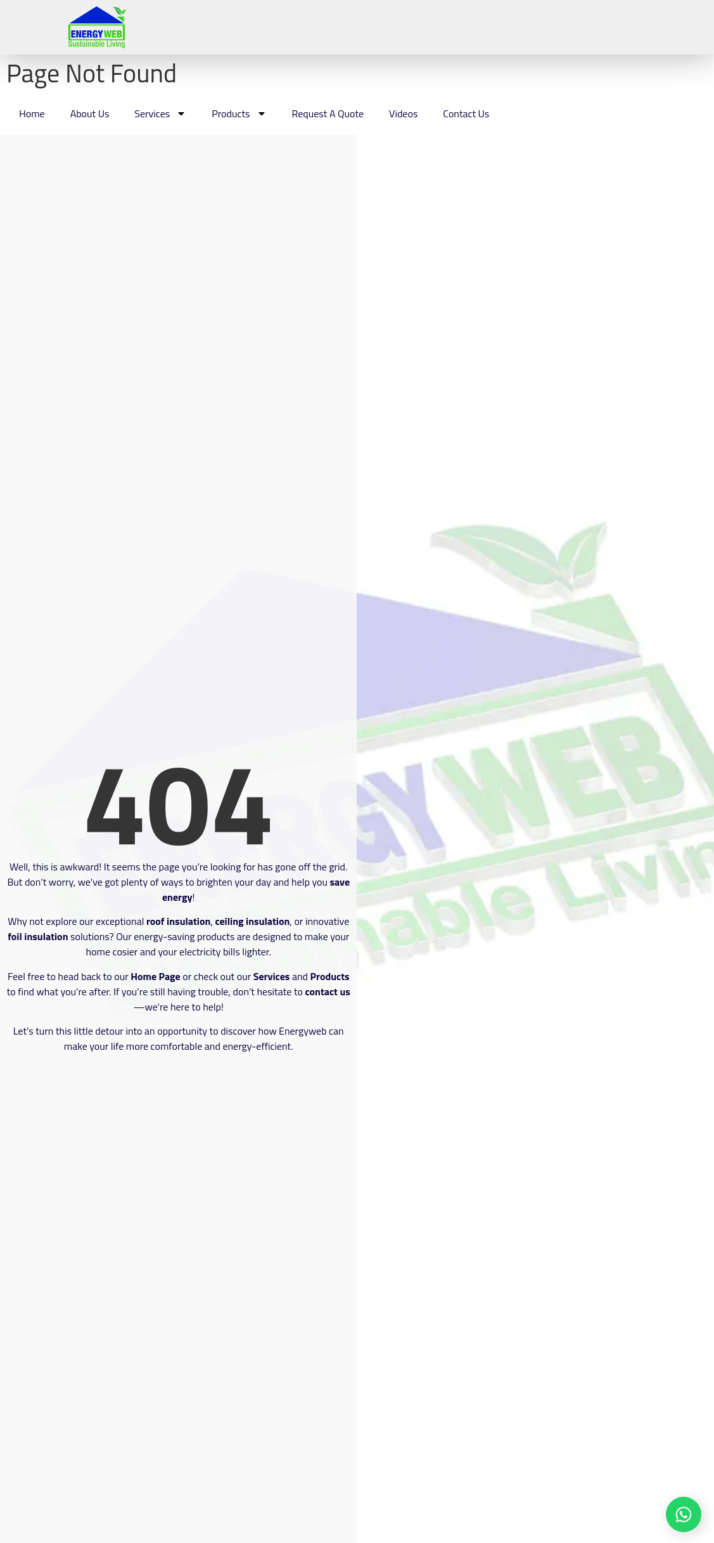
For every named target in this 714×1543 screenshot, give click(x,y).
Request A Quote (328, 113)
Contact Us (466, 113)
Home (32, 113)
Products (239, 113)
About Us (90, 113)
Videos (403, 113)
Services (160, 113)
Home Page (156, 976)
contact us (327, 991)
